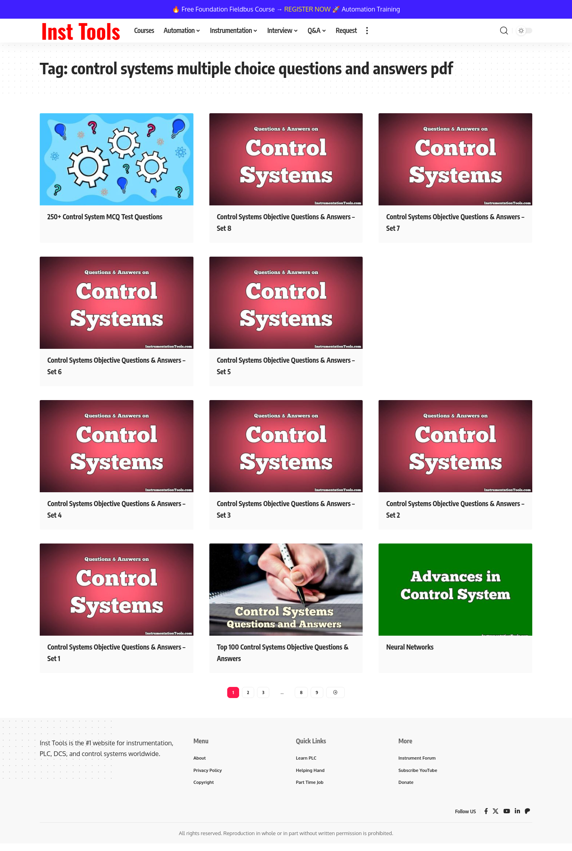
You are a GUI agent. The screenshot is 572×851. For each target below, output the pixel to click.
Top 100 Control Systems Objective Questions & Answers (279, 651)
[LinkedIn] (517, 815)
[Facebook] (485, 815)
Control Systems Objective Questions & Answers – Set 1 (113, 651)
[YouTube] (506, 815)
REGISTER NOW (307, 9)
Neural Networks (417, 645)
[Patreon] (527, 815)
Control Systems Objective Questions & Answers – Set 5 (283, 365)
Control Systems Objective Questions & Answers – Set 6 (113, 365)
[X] (494, 815)
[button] (367, 31)
